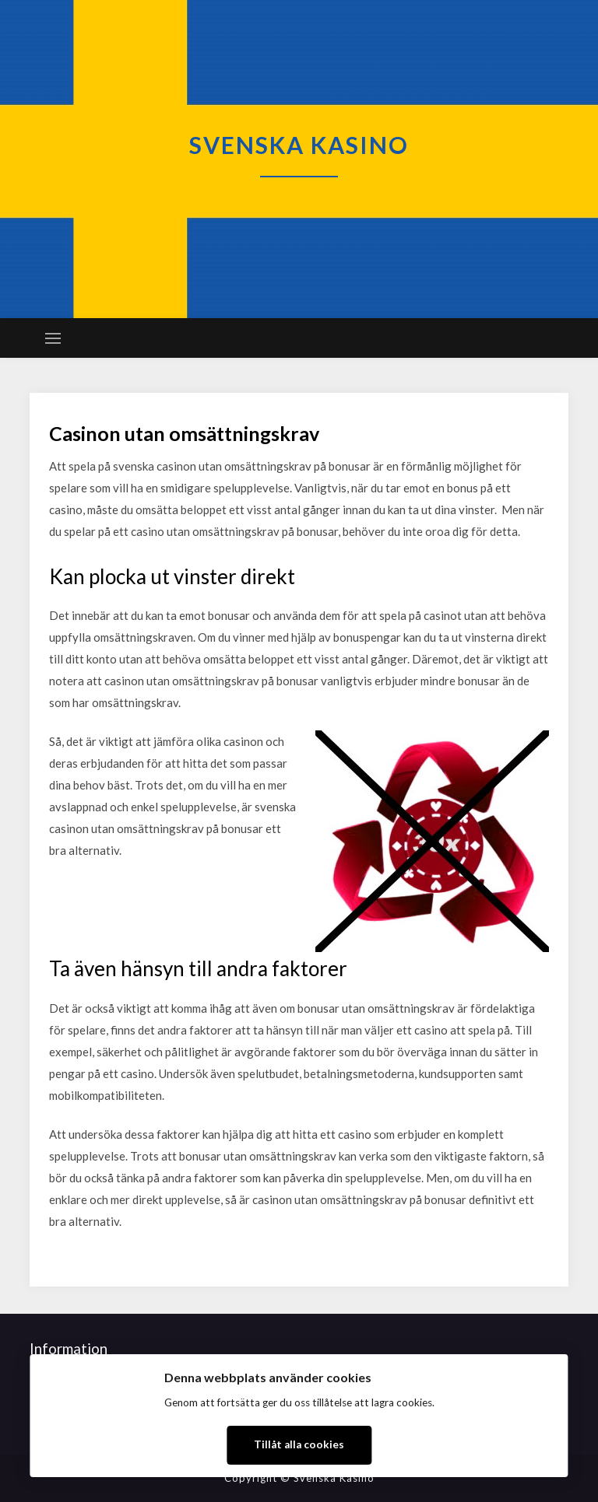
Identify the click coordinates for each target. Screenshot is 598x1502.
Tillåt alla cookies (299, 1444)
